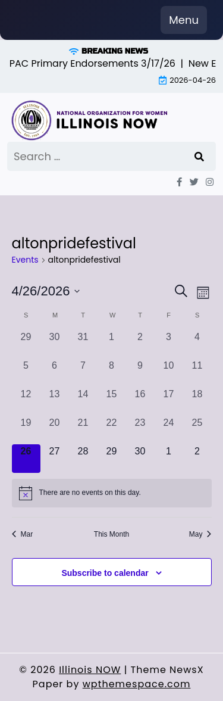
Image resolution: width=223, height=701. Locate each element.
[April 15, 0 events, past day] (112, 401)
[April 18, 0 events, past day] (197, 401)
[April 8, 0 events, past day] (112, 373)
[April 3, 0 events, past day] (169, 344)
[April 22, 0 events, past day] (112, 430)
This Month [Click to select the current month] (111, 534)
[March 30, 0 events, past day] (54, 344)
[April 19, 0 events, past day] (26, 430)
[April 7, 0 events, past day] (83, 373)
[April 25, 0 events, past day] (197, 430)
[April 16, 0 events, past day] (140, 401)
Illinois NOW (90, 670)
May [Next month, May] (200, 534)
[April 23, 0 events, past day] (140, 430)
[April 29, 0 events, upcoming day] (112, 458)
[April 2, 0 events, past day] (140, 344)
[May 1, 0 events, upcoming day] (169, 458)
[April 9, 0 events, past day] (140, 373)
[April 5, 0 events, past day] (26, 373)
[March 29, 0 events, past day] (26, 344)
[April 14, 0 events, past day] (83, 401)
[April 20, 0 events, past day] (54, 430)
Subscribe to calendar (104, 573)
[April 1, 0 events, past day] (112, 344)
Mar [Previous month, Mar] (22, 534)
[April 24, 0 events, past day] (169, 430)
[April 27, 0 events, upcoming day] (54, 458)
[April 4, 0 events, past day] (197, 344)
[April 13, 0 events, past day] (54, 401)
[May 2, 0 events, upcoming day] (197, 458)
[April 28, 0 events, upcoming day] (83, 458)
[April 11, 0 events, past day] (197, 373)
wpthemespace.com (137, 684)
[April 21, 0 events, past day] (83, 430)
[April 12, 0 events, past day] (26, 401)
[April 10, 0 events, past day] (169, 373)
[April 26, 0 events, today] (26, 458)
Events (25, 260)
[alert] (112, 493)
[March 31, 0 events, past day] (83, 344)
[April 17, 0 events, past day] (169, 401)
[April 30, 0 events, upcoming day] (140, 458)
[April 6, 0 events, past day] (54, 373)
